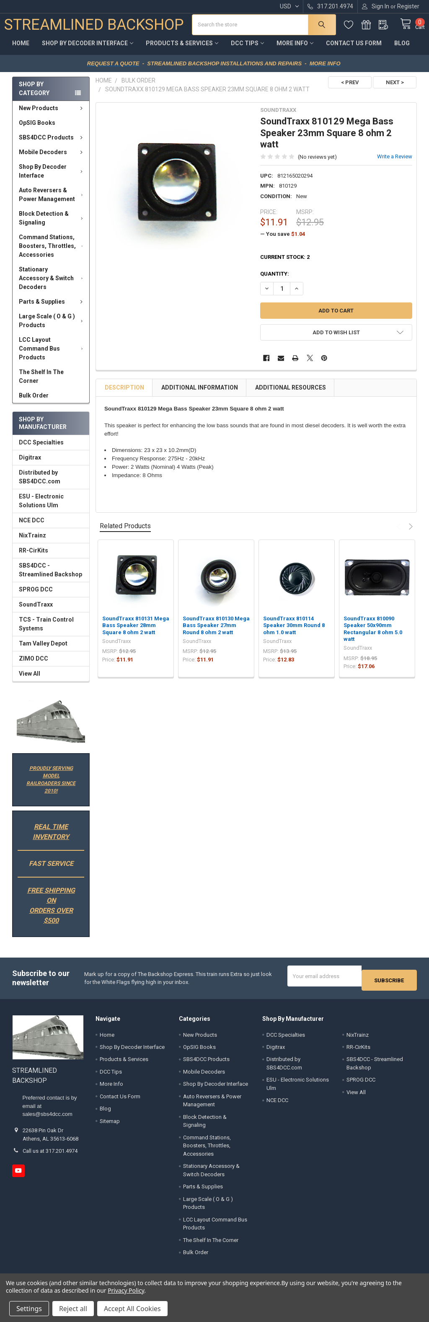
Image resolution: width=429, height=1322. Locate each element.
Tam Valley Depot (43, 649)
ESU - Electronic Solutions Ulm (41, 507)
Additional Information (199, 393)
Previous (400, 533)
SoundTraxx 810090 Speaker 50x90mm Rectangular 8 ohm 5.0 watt (373, 635)
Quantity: (274, 280)
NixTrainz (32, 541)
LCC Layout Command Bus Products (52, 355)
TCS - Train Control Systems (46, 630)
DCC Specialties (41, 448)
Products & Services (182, 49)
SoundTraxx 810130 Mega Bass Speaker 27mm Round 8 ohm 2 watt (216, 632)
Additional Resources (290, 393)
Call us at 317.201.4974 (50, 1153)
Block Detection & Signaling (52, 224)
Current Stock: (285, 263)
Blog (402, 49)
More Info (295, 49)
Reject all (73, 1308)
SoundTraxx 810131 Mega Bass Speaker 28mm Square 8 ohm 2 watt (135, 632)
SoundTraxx (36, 610)
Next (410, 533)
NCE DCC (31, 526)
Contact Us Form (354, 49)
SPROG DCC (36, 595)
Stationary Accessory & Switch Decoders (52, 284)
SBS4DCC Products (52, 143)
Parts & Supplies (52, 308)
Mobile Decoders (52, 158)
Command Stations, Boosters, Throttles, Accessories (52, 252)
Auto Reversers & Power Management (52, 201)
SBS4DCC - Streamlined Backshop (50, 576)
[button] (51, 728)
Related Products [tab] (125, 532)
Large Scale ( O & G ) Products (52, 327)
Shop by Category (34, 95)
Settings (29, 1308)
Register (408, 6)
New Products (52, 114)
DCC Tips (247, 49)
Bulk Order (34, 401)
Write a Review (394, 163)
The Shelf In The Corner (41, 382)
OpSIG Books (37, 129)
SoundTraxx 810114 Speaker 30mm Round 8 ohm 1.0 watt (294, 632)
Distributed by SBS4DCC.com (39, 483)
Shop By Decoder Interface (87, 49)
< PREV (346, 88)
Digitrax (30, 463)
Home (20, 49)
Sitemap (110, 1123)
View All (29, 679)
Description (124, 393)
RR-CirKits (33, 556)
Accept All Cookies (132, 1308)
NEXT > (395, 88)
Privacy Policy (126, 1290)
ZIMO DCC (33, 664)
